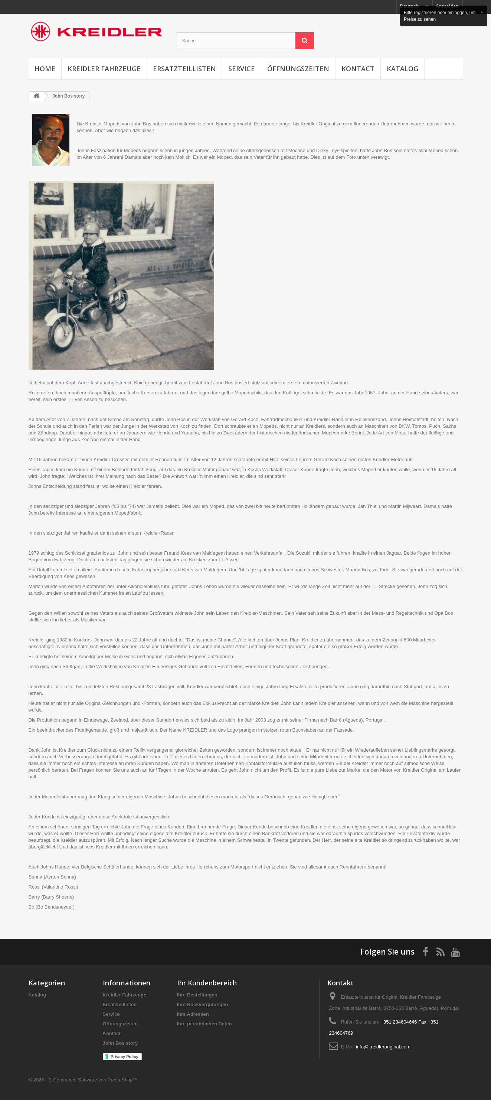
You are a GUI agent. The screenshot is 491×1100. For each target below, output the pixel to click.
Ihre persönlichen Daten (204, 1024)
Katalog (402, 68)
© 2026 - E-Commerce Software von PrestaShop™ (83, 1080)
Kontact (357, 68)
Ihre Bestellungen (197, 995)
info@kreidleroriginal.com (383, 1047)
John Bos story (120, 1043)
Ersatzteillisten (184, 68)
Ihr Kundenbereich (207, 982)
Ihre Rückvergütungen (202, 1004)
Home (45, 68)
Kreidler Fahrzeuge (104, 68)
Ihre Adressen (193, 1014)
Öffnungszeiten (298, 68)
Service (241, 68)
